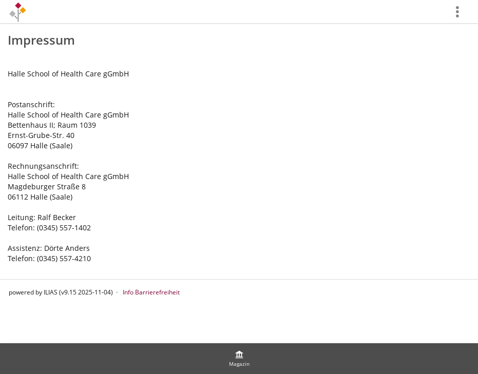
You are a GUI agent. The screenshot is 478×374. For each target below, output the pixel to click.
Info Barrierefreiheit (151, 292)
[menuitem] (239, 358)
